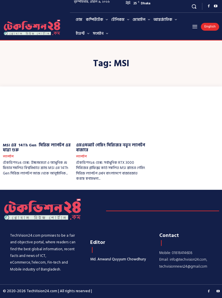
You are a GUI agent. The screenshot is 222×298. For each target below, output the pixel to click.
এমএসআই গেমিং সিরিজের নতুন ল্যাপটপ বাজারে (110, 147)
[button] (194, 6)
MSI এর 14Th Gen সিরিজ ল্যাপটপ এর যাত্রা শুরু (37, 147)
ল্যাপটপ (8, 157)
